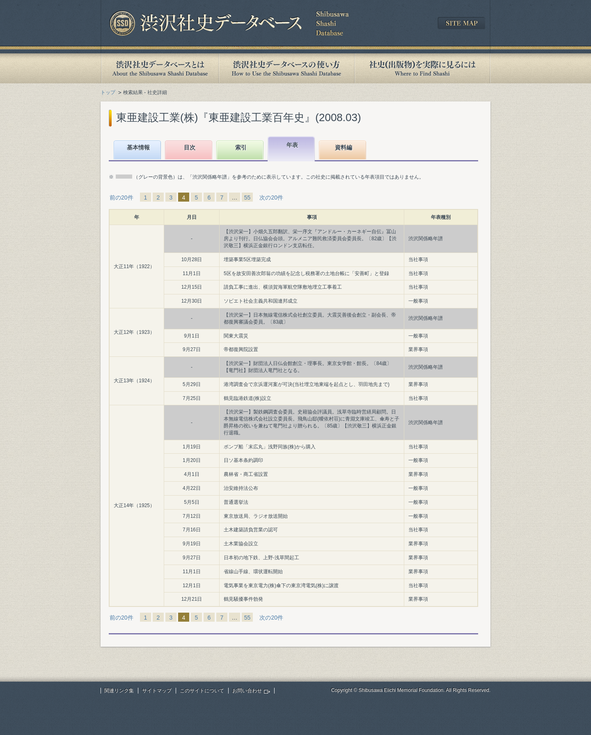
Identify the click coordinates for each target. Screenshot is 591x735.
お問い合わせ (247, 691)
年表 (292, 145)
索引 (241, 147)
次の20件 (271, 197)
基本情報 (138, 147)
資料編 (343, 147)
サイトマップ (157, 691)
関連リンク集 (119, 691)
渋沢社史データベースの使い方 (286, 68)
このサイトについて (202, 691)
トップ (108, 92)
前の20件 (121, 197)
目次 (189, 147)
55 (247, 197)
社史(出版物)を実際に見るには (422, 68)
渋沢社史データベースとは (159, 68)
